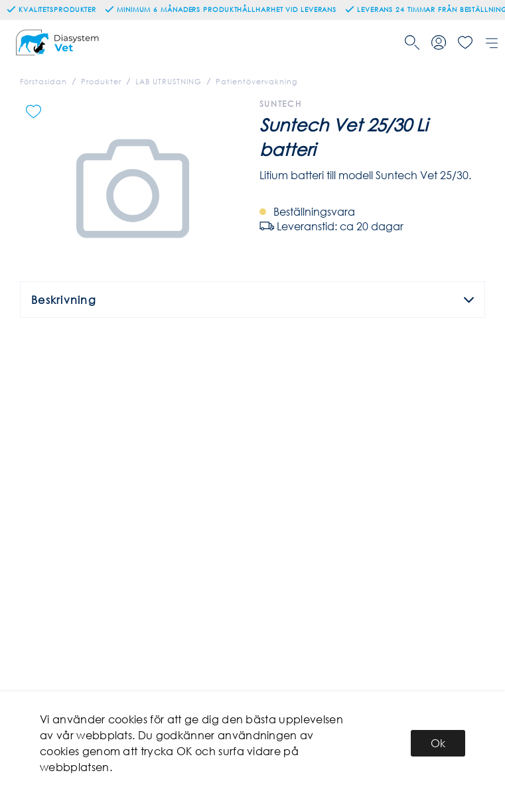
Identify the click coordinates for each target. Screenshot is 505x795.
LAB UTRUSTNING (168, 81)
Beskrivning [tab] (252, 300)
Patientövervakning (256, 81)
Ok (438, 743)
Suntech (280, 103)
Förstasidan (43, 81)
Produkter (101, 81)
